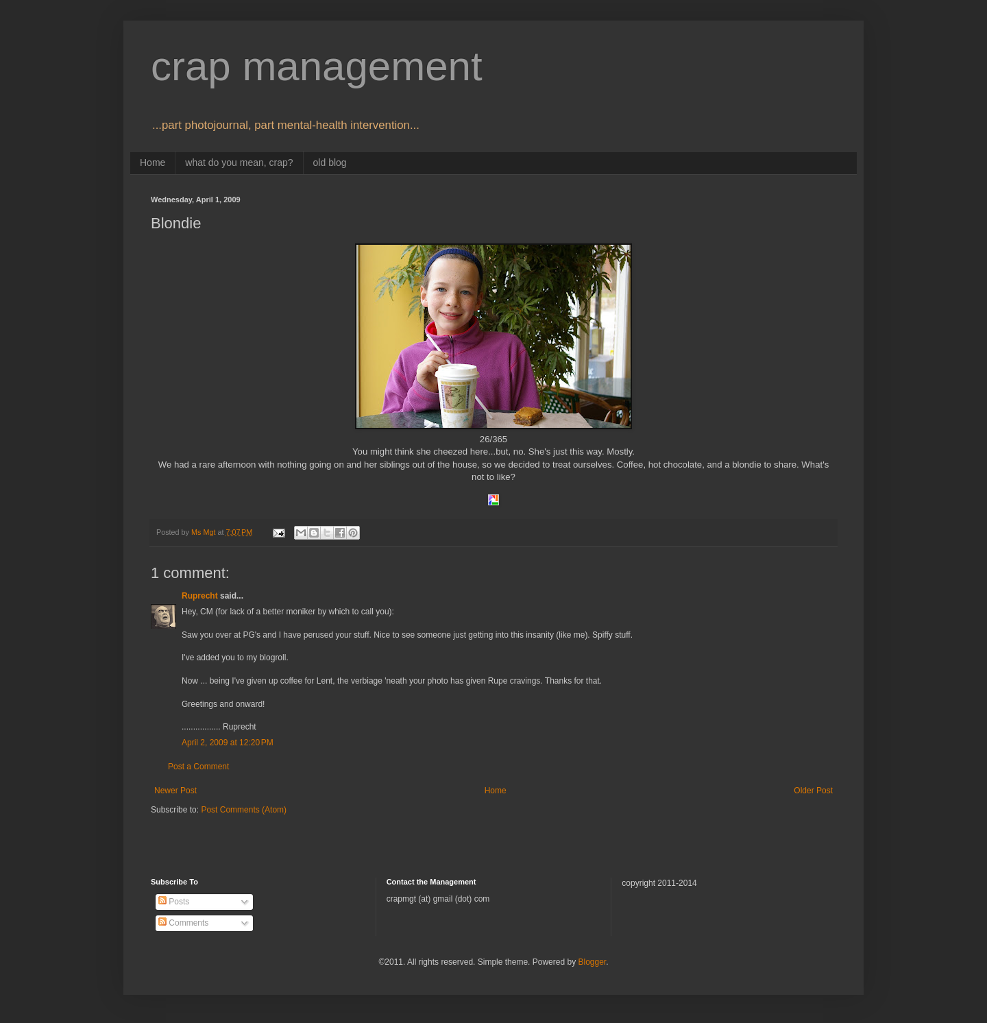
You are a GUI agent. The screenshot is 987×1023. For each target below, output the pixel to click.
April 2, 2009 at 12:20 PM (227, 742)
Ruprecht (200, 596)
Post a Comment (198, 766)
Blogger (592, 962)
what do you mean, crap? (239, 162)
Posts (173, 901)
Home (152, 162)
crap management (317, 66)
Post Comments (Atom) (244, 810)
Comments (183, 923)
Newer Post (175, 790)
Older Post (813, 790)
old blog (330, 162)
